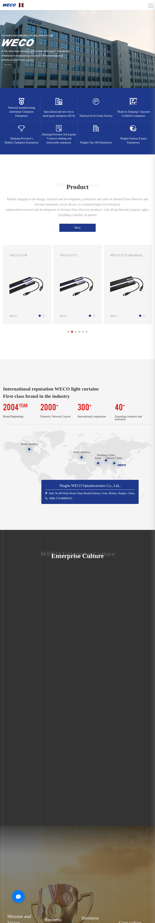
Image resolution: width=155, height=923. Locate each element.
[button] (68, 332)
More (77, 227)
